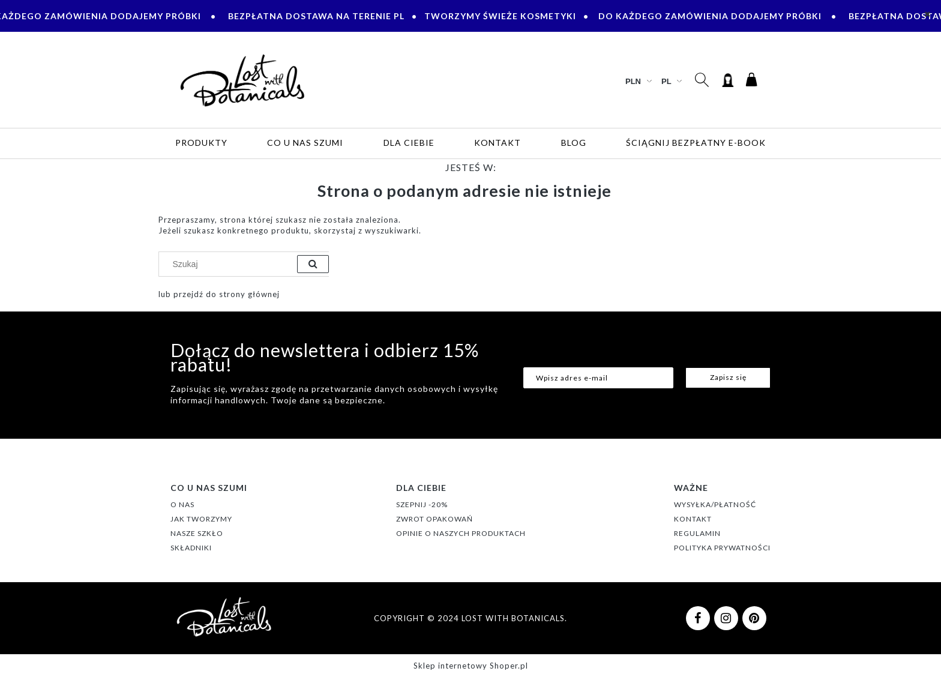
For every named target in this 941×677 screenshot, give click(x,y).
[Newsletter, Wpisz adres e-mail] (598, 377)
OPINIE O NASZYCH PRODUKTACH (461, 533)
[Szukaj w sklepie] (231, 264)
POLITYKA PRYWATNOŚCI (722, 547)
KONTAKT (693, 518)
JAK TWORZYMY (201, 518)
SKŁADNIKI (191, 547)
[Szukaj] (313, 264)
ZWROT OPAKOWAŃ (434, 518)
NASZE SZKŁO (196, 533)
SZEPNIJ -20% (422, 504)
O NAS (182, 504)
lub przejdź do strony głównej (219, 294)
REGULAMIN (697, 533)
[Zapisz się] (728, 377)
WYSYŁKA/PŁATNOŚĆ (715, 504)
